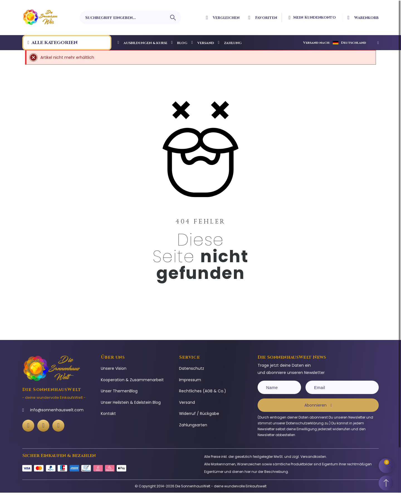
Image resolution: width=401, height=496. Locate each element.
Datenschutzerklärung (305, 423)
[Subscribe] (318, 405)
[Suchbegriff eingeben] (130, 17)
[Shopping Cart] (387, 462)
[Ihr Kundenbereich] (314, 17)
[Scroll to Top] (387, 482)
